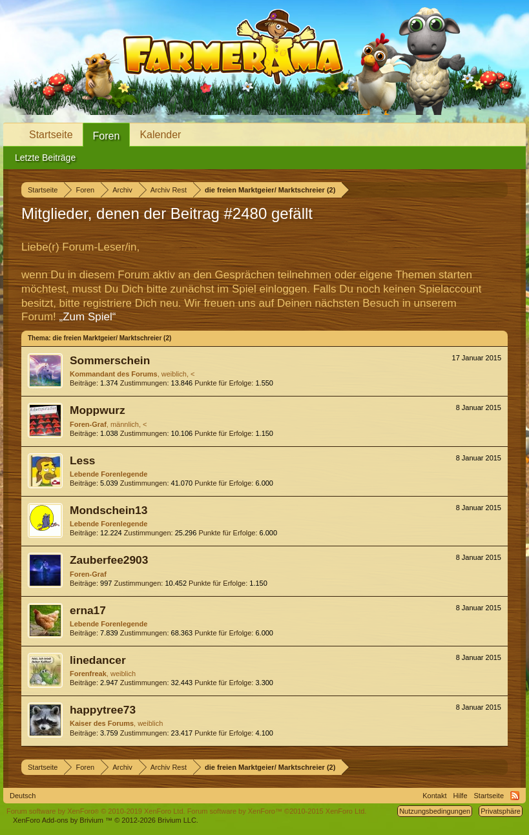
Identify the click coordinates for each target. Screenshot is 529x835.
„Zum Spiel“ (87, 317)
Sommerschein (110, 360)
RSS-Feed (514, 795)
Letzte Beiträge (45, 157)
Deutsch (23, 795)
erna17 (88, 610)
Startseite (51, 134)
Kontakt (434, 795)
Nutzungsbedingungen (434, 811)
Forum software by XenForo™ (277, 811)
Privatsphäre (501, 811)
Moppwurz (97, 410)
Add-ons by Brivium (105, 820)
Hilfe (460, 795)
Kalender (160, 134)
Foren (106, 135)
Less (83, 460)
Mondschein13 (108, 510)
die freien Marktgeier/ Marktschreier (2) (111, 338)
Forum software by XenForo (95, 811)
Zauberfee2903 (109, 559)
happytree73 (103, 709)
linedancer (98, 660)
